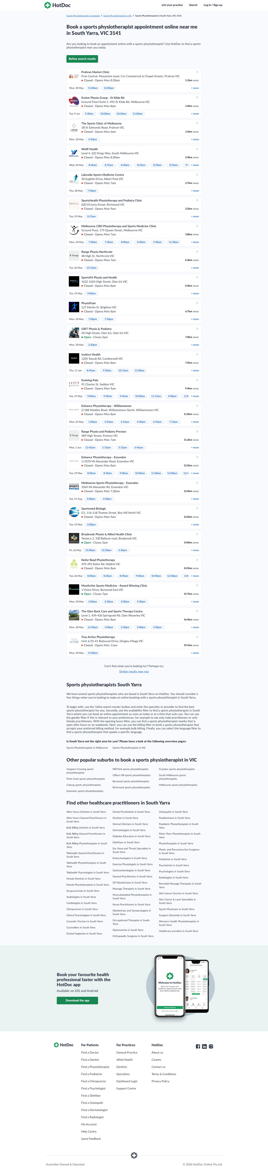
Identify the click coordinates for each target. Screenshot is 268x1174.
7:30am (109, 242)
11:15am (156, 396)
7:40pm (91, 191)
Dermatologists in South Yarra (129, 830)
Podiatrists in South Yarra (173, 859)
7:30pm (109, 319)
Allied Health (124, 1059)
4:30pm (107, 499)
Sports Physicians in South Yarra (176, 909)
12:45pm (90, 447)
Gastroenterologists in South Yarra (131, 870)
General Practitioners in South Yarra (132, 876)
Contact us (158, 1067)
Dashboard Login (127, 1081)
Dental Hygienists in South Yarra (84, 933)
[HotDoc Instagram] (211, 1046)
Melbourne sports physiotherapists (178, 785)
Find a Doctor (90, 1052)
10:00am (105, 114)
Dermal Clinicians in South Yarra (130, 824)
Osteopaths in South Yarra (173, 812)
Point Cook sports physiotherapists (85, 779)
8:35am (109, 165)
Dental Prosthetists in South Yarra (131, 812)
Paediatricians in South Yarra (174, 818)
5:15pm (122, 447)
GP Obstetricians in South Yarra (130, 882)
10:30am (121, 114)
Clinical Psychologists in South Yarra (86, 915)
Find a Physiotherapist (95, 1067)
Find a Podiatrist (91, 1074)
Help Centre (88, 1131)
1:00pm (92, 422)
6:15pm (125, 422)
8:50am (157, 165)
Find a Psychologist (93, 1088)
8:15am (91, 216)
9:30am (89, 114)
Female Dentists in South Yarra (83, 879)
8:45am (141, 165)
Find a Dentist (90, 1059)
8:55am (173, 165)
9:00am (91, 293)
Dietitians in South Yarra (126, 842)
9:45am (124, 396)
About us (157, 1052)
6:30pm (141, 422)
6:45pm (157, 422)
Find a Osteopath (92, 1102)
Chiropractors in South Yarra (82, 909)
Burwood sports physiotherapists (131, 781)
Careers (156, 1059)
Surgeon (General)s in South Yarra (177, 915)
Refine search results (82, 58)
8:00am (125, 242)
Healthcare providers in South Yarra (178, 931)
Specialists (123, 1074)
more (195, 88)
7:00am (93, 242)
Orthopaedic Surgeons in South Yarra (133, 936)
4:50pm (92, 139)
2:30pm (92, 345)
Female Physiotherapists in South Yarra (87, 885)
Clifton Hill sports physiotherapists (132, 775)
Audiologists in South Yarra (81, 897)
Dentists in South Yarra (125, 818)
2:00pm (172, 396)
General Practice (126, 1052)
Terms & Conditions (164, 1074)
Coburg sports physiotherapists (83, 785)
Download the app (77, 1000)
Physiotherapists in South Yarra (176, 843)
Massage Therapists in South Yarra (131, 889)
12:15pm (91, 268)
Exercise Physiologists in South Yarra (133, 864)
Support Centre (126, 1088)
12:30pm (106, 550)
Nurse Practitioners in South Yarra (131, 904)
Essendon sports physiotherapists (84, 791)
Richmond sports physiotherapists (131, 787)
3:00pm (91, 499)
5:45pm (109, 422)
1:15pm (106, 447)
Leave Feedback (91, 1138)
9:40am (140, 576)
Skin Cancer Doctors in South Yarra (178, 893)
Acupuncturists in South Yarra (82, 891)
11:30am (174, 242)
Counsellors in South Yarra (80, 927)
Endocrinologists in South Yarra (130, 858)
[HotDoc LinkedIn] (204, 1046)
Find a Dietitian (91, 1095)
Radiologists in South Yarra (173, 877)
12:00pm (109, 88)
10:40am (156, 576)
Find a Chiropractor (93, 1081)
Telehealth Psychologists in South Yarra (87, 872)
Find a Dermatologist (94, 1110)
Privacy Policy (160, 1081)
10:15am (123, 370)
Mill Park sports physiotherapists (130, 769)
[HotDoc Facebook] (198, 1046)
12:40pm (172, 576)
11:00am (93, 88)
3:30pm (141, 601)
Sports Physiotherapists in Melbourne (87, 748)
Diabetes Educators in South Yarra (131, 836)
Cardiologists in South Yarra (81, 903)
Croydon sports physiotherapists (177, 769)
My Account (89, 1124)
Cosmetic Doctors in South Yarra (84, 921)
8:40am (125, 165)
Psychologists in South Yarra (174, 871)
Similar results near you (134, 671)
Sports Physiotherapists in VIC (117, 16)
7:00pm (92, 319)
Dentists (121, 1067)
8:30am (93, 165)
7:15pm (173, 422)
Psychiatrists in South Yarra (174, 865)
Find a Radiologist (92, 1117)
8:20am (107, 576)
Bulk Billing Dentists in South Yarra (85, 828)
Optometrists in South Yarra (128, 930)
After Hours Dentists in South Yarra (86, 812)
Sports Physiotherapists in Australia (83, 16)
